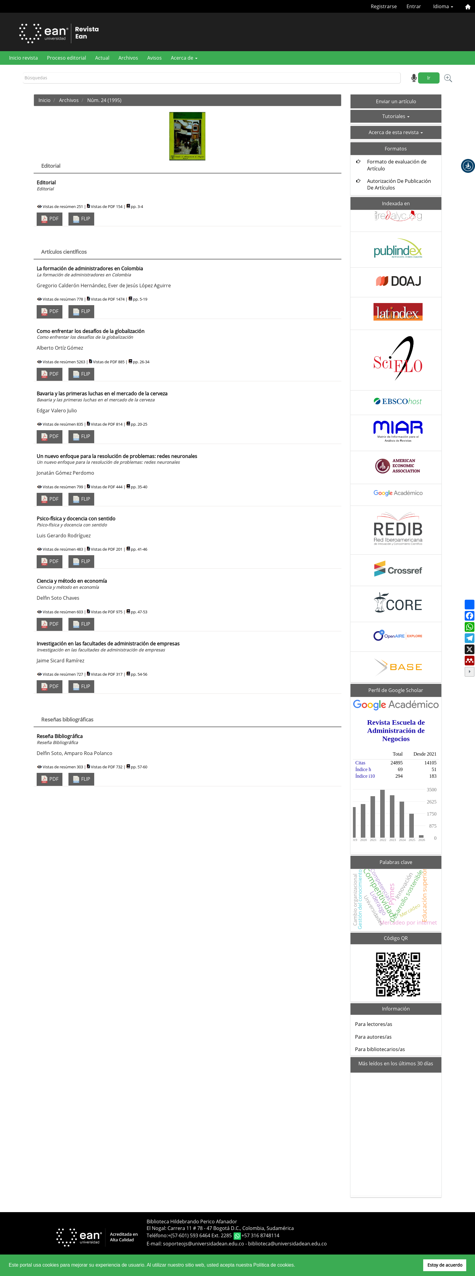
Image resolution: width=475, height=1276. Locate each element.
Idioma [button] (443, 6)
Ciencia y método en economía (72, 584)
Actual (102, 57)
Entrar (414, 6)
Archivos (128, 57)
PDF (49, 219)
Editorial (46, 185)
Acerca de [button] (184, 57)
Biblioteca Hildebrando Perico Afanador (192, 1221)
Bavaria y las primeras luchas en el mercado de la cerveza (102, 396)
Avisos (154, 57)
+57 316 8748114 (260, 1235)
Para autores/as (373, 1037)
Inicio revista (23, 57)
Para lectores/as (373, 1024)
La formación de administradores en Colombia (90, 271)
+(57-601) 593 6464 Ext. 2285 (200, 1235)
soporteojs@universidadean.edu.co (203, 1243)
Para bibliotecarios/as (380, 1049)
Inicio (44, 100)
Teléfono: (157, 1235)
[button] (468, 166)
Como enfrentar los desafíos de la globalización (90, 334)
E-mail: (155, 1243)
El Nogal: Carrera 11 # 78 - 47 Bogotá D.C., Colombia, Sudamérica (220, 1228)
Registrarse (384, 6)
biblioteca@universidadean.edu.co (287, 1243)
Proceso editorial (66, 57)
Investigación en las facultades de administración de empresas (108, 646)
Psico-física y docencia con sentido (76, 521)
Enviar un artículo (396, 101)
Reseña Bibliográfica (60, 739)
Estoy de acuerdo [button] (444, 1265)
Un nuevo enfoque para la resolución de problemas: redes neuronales (117, 459)
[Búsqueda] (212, 78)
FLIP (81, 219)
